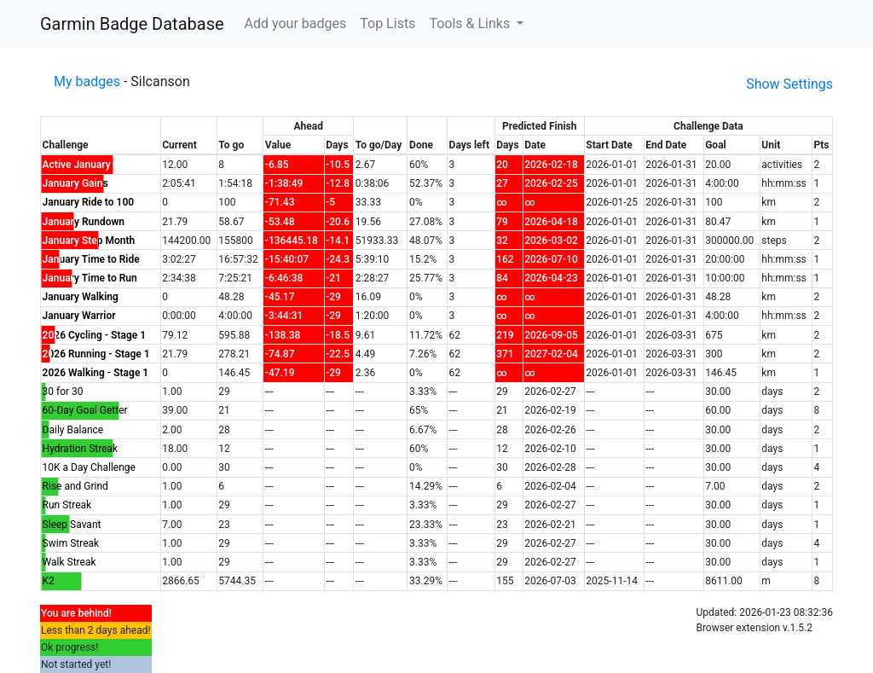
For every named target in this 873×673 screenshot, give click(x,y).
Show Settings (789, 84)
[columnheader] (101, 136)
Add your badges (296, 23)
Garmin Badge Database (132, 24)
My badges (87, 81)
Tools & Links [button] (471, 23)
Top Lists (387, 23)
